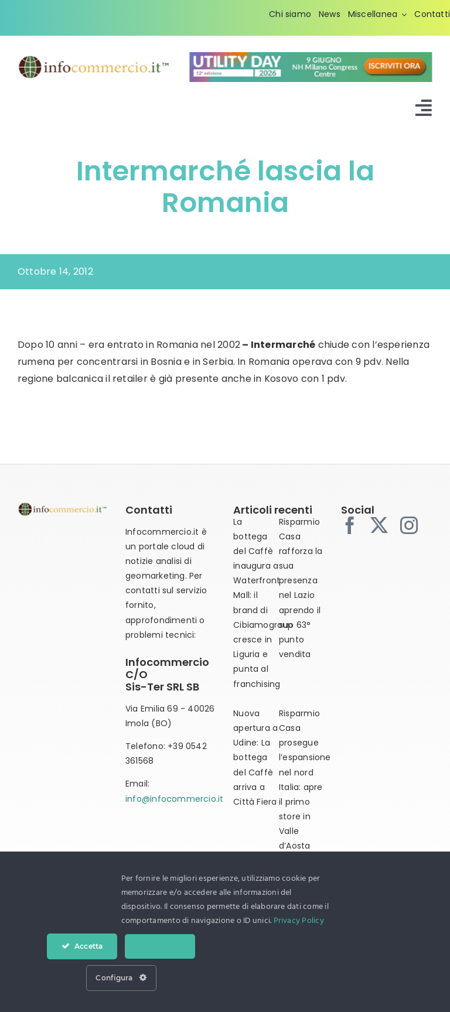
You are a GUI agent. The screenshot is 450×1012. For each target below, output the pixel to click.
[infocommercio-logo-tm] (94, 59)
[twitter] (379, 525)
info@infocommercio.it (174, 799)
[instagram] (409, 525)
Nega (160, 946)
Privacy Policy (299, 921)
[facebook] (350, 525)
